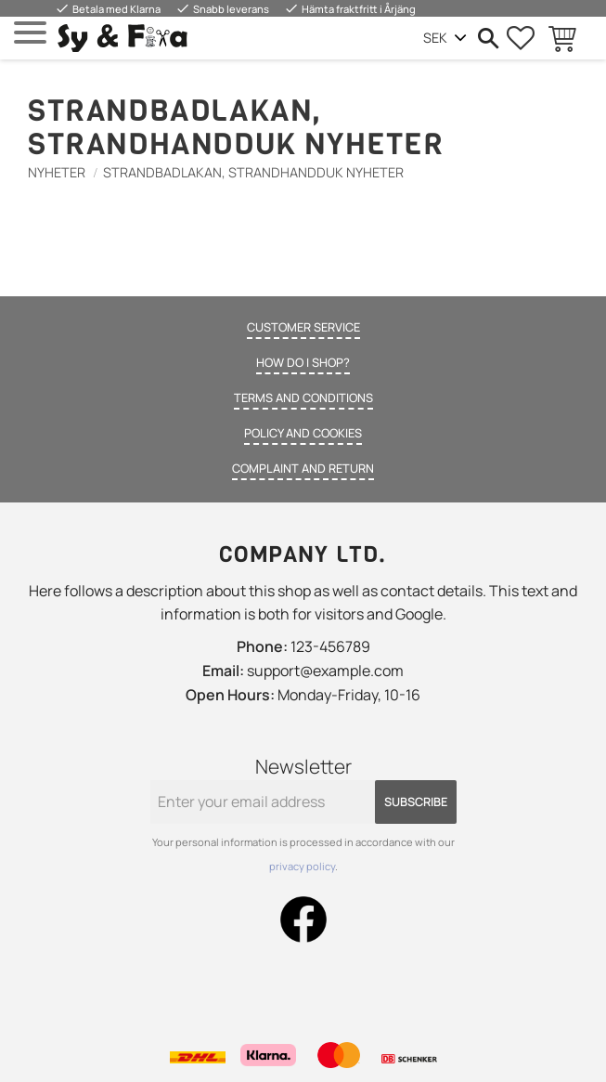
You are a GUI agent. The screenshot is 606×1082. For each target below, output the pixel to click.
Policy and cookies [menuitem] (303, 432)
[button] (30, 33)
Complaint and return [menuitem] (303, 468)
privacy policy (302, 866)
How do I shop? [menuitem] (303, 362)
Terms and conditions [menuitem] (303, 397)
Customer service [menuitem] (303, 327)
